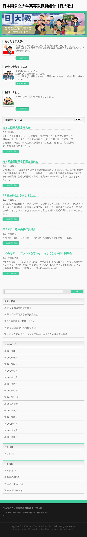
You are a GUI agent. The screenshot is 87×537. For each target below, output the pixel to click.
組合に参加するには (16, 66)
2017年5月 (12, 357)
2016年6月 (12, 430)
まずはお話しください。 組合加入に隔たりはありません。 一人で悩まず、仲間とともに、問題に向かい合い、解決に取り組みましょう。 (50, 75)
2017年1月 (12, 384)
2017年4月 (12, 364)
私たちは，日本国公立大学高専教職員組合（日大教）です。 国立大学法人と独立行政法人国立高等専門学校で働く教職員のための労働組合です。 (50, 48)
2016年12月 (13, 390)
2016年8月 (12, 417)
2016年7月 (12, 424)
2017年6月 (12, 351)
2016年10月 (13, 404)
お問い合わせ (12, 92)
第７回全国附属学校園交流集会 (20, 161)
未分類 (10, 453)
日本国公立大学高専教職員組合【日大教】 (39, 6)
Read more (22, 58)
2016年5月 (12, 437)
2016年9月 (12, 410)
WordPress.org (14, 490)
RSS (78, 119)
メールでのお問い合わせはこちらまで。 (35, 96)
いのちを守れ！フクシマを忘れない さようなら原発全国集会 (37, 253)
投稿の (13, 477)
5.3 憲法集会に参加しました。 (20, 195)
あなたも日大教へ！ (16, 41)
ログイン (11, 470)
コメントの (15, 483)
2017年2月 (12, 377)
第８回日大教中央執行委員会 (19, 229)
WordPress (29, 529)
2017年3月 (12, 371)
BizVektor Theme (43, 529)
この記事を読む (11, 151)
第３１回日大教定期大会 (16, 127)
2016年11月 (13, 397)
